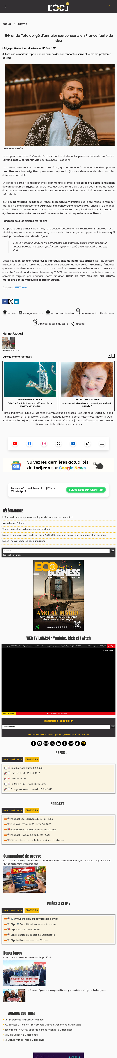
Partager (78, 324)
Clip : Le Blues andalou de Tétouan (30, 940)
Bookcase (42, 424)
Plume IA (29, 413)
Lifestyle (21, 24)
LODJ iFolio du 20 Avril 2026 (25, 773)
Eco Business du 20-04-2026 (27, 768)
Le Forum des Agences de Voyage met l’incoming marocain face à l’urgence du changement (66, 990)
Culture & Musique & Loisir (55, 416)
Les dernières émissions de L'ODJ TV (52, 420)
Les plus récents (12, 759)
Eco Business (85, 413)
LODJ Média (57, 424)
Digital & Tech (103, 413)
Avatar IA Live (74, 424)
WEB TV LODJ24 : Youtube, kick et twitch (58, 638)
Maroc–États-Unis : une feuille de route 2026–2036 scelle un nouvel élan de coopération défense (54, 535)
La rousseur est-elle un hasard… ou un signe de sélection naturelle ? (87, 404)
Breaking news (13, 413)
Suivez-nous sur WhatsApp (86, 489)
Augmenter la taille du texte (95, 313)
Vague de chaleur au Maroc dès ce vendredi (26, 529)
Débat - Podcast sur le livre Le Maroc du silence (37, 840)
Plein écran (108, 650)
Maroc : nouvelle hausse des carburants (23, 541)
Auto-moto (88, 416)
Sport (75, 416)
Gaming (40, 413)
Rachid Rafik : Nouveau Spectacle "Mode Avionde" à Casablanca (39, 1029)
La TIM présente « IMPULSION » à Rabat (24, 1019)
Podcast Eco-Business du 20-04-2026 (32, 818)
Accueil (7, 24)
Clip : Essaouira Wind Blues (25, 929)
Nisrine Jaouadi (22, 48)
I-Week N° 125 (18, 778)
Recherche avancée (12, 555)
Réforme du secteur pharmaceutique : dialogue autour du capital (37, 517)
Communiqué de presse (61, 413)
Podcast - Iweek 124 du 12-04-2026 (30, 834)
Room (99, 416)
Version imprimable (60, 313)
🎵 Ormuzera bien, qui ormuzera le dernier (34, 918)
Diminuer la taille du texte (50, 324)
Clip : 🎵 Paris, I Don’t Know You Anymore (33, 924)
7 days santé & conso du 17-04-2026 (31, 789)
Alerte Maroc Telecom (14, 523)
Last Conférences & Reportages (95, 420)
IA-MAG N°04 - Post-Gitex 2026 (28, 784)
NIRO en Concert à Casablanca (21, 1034)
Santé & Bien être (15, 416)
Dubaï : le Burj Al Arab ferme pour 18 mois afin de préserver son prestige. (30, 404)
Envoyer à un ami (31, 313)
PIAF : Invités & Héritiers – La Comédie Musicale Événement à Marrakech (43, 1024)
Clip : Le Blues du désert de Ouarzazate (33, 934)
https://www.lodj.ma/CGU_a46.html (74, 734)
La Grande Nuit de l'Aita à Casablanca (24, 1039)
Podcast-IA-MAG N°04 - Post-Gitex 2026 (33, 829)
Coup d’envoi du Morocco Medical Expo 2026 (27, 957)
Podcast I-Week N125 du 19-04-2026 (31, 824)
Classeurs (31, 759)
